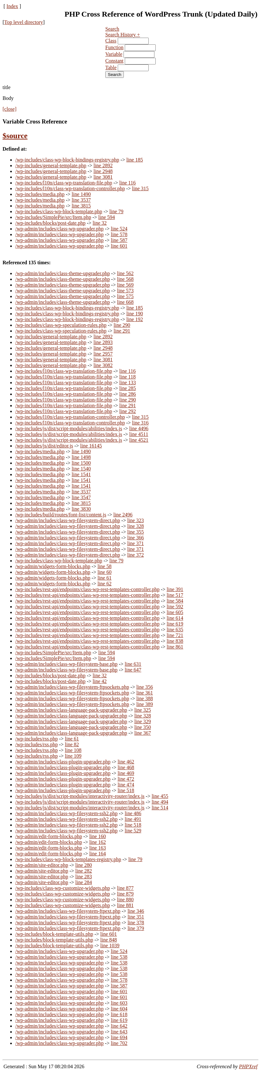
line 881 (125, 905)
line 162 (97, 842)
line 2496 (122, 514)
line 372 (135, 555)
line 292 (127, 411)
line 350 (142, 727)
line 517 (175, 595)
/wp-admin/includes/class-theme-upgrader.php (62, 273)
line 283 (83, 876)
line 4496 (138, 428)
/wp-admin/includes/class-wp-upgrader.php (59, 228)
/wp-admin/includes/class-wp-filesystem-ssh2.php (66, 813)
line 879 (125, 894)
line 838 (175, 641)
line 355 (135, 532)
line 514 (160, 807)
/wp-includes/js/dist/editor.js (44, 445)
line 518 (126, 790)
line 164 (97, 853)
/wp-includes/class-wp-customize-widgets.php (62, 888)
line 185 (134, 159)
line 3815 (81, 205)
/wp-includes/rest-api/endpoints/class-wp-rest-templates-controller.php (87, 589)
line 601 (119, 246)
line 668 (125, 302)
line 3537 (81, 200)
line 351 (136, 916)
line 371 (135, 543)
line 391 (175, 589)
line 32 (100, 223)
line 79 (116, 211)
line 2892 (103, 165)
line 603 (119, 1003)
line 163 (97, 848)
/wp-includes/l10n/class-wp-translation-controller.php (70, 188)
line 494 (160, 802)
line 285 (127, 388)
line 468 (126, 767)
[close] (10, 109)
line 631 (133, 664)
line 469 (126, 773)
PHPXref (248, 1066)
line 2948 (103, 171)
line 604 (119, 1008)
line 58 (104, 566)
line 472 (126, 779)
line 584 (175, 601)
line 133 (127, 382)
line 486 (133, 813)
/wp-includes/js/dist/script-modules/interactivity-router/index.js (80, 796)
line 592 (175, 606)
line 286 (127, 394)
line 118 (127, 376)
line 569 (125, 285)
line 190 (134, 313)
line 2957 (103, 353)
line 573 (125, 290)
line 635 (175, 629)
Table (110, 67)
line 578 (119, 234)
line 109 (73, 756)
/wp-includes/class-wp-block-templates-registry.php (68, 859)
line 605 (175, 612)
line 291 (122, 331)
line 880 (125, 899)
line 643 (119, 1031)
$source (15, 135)
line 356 (144, 687)
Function (114, 47)
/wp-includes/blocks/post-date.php (50, 223)
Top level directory (23, 22)
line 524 (119, 228)
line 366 (135, 537)
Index (12, 6)
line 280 (83, 865)
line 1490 (81, 194)
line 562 (125, 273)
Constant (114, 61)
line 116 (127, 182)
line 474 (126, 784)
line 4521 (138, 440)
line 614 (175, 618)
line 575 (125, 296)
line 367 (142, 733)
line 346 (136, 911)
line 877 (125, 888)
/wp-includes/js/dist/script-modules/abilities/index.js (68, 428)
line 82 (72, 744)
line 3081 (103, 177)
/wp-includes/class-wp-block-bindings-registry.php (67, 159)
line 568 (125, 279)
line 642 (119, 1026)
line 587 (119, 240)
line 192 (134, 319)
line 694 (119, 1037)
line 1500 (81, 463)
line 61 (104, 578)
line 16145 (91, 445)
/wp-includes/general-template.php (50, 165)
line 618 (119, 1014)
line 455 (160, 796)
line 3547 (81, 497)
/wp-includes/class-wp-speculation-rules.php (61, 325)
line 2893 (103, 342)
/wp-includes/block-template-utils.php (54, 934)
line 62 (104, 583)
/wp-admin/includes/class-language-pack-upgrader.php (71, 710)
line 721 (175, 635)
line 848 (108, 939)
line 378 (136, 922)
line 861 (175, 646)
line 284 (83, 882)
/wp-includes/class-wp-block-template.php (58, 211)
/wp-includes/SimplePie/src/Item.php (53, 217)
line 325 (142, 710)
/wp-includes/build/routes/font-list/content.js (60, 514)
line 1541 (81, 474)
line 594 (106, 217)
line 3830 (81, 509)
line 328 (135, 526)
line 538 (119, 957)
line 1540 (81, 468)
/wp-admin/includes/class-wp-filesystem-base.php (66, 664)
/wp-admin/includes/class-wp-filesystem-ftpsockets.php (72, 687)
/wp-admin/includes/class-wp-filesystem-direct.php (67, 520)
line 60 (104, 572)
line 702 (119, 1043)
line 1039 (109, 945)
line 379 (136, 928)
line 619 (175, 624)
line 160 (97, 836)
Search (112, 29)
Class (110, 40)
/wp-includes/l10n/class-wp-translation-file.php (63, 182)
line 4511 (138, 434)
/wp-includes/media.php (39, 194)
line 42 (100, 681)
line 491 (133, 819)
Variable (113, 54)
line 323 (135, 520)
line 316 (140, 422)
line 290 (122, 325)
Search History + (122, 34)
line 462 (126, 761)
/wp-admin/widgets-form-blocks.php (52, 566)
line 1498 (81, 457)
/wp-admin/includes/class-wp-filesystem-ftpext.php (67, 911)
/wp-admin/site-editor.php (41, 865)
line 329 (142, 721)
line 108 (73, 750)
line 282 (83, 871)
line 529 (133, 830)
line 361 (144, 692)
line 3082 (103, 365)
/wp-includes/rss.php (36, 738)
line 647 (133, 669)
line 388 (144, 698)
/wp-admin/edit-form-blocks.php (48, 836)
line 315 (140, 188)
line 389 (144, 704)
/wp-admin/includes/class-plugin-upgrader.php (62, 761)
